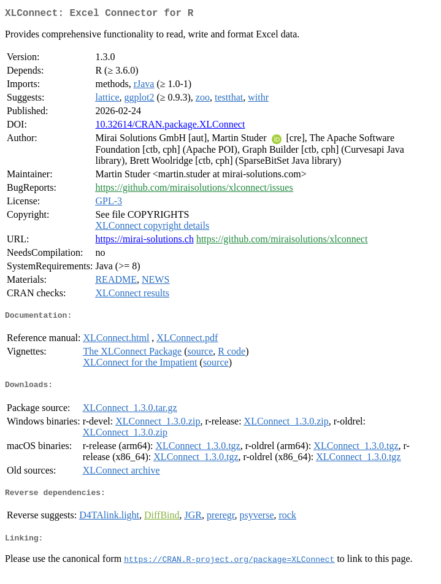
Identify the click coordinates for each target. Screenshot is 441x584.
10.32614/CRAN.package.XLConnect (170, 126)
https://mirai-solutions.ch (144, 241)
